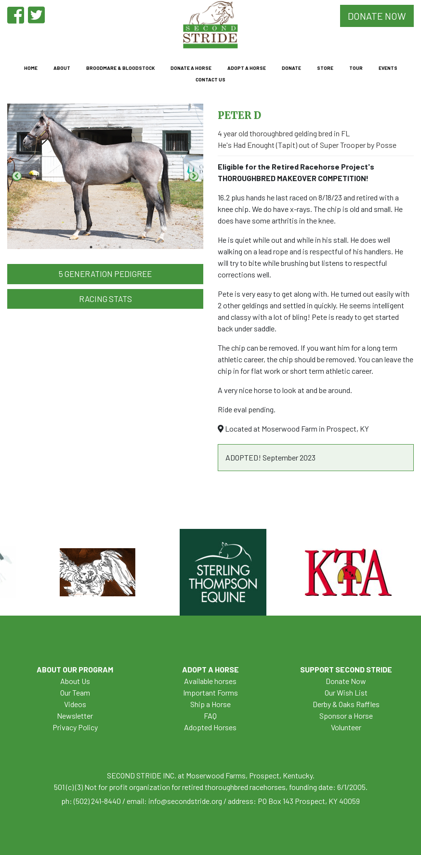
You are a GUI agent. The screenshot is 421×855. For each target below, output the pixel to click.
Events (388, 68)
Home (31, 68)
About (61, 68)
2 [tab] (105, 247)
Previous (17, 176)
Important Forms (210, 692)
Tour (356, 68)
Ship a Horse (210, 704)
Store (325, 68)
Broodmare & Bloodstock (120, 68)
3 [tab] (120, 247)
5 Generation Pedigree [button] (105, 273)
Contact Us (210, 79)
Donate (291, 68)
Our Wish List (346, 692)
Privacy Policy (75, 727)
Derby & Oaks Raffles (346, 704)
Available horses (210, 680)
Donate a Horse (191, 68)
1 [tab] (91, 247)
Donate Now (346, 680)
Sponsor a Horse (346, 715)
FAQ (210, 715)
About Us (75, 680)
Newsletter (75, 715)
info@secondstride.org (185, 800)
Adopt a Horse (246, 68)
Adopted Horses (210, 727)
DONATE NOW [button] (377, 16)
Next (193, 176)
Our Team (75, 692)
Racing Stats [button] (105, 298)
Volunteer (346, 727)
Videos (75, 704)
